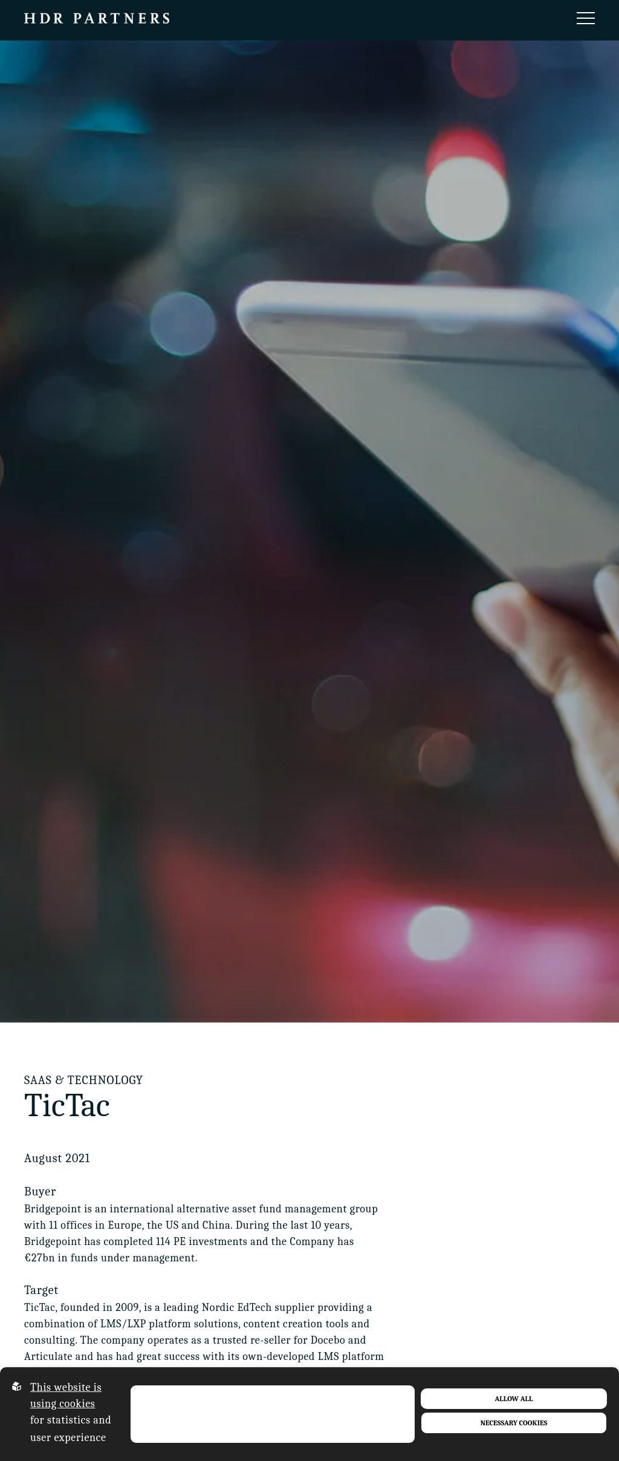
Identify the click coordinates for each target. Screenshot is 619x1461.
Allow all (514, 1398)
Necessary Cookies (514, 1423)
